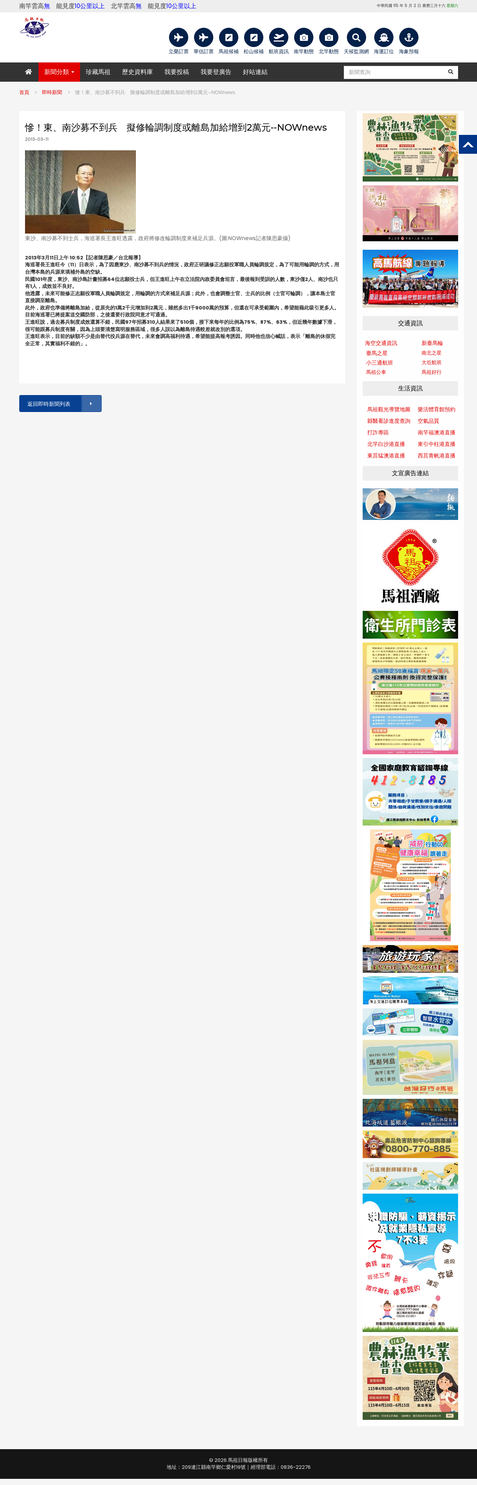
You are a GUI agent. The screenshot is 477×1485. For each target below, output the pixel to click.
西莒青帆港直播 (436, 455)
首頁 (24, 92)
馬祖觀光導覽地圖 (388, 409)
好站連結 (255, 71)
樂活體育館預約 (436, 409)
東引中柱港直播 (436, 444)
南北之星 (432, 353)
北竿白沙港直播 (386, 444)
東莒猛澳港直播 (386, 455)
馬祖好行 (432, 372)
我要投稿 (176, 71)
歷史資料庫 (137, 71)
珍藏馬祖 (98, 71)
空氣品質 (428, 421)
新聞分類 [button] (59, 71)
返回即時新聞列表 (63, 403)
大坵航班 (432, 362)
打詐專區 (378, 432)
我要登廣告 (216, 71)
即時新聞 (52, 92)
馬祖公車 (376, 372)
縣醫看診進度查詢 (388, 421)
